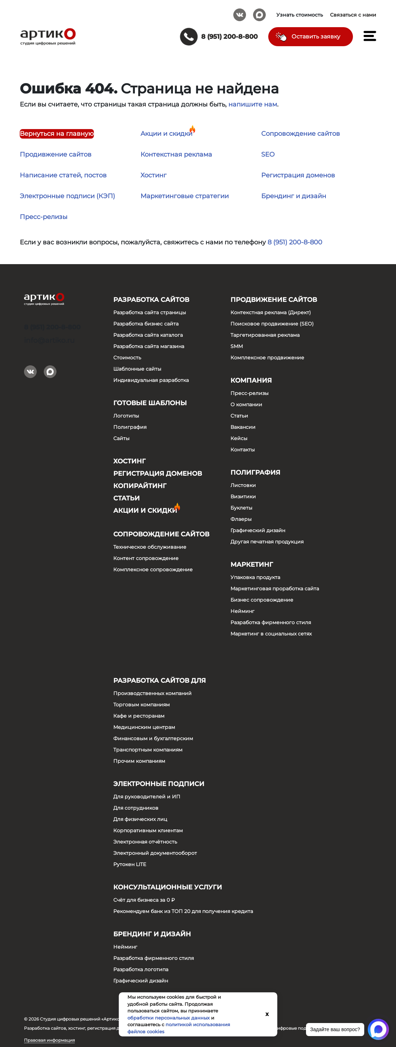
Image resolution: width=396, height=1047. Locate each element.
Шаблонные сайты (137, 369)
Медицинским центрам (144, 727)
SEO (268, 154)
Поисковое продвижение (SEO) (272, 324)
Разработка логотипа (140, 969)
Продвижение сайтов (273, 300)
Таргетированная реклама (265, 335)
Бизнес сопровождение (261, 600)
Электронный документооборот (155, 853)
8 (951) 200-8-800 (295, 242)
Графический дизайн (257, 530)
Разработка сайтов (151, 300)
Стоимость (127, 357)
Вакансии (243, 427)
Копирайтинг (140, 486)
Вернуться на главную (57, 134)
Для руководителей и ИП (146, 796)
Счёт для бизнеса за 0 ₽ (144, 900)
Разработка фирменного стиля (270, 622)
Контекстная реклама (176, 154)
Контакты (242, 449)
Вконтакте (240, 12)
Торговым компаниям (141, 704)
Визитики (243, 496)
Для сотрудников (135, 808)
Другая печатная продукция (267, 541)
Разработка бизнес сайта (146, 324)
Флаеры (241, 519)
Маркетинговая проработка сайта (274, 588)
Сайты (121, 438)
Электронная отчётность (145, 842)
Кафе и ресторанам (138, 716)
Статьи (126, 498)
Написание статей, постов (63, 175)
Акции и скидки (166, 134)
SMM (236, 346)
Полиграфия (129, 427)
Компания (251, 380)
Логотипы (126, 416)
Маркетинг (251, 564)
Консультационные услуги (167, 887)
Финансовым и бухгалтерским (153, 738)
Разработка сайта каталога (148, 335)
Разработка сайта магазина (148, 346)
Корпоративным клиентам (148, 830)
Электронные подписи (158, 784)
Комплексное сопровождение (153, 569)
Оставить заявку (316, 36)
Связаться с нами (353, 15)
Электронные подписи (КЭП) (67, 196)
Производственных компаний (152, 693)
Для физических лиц (140, 819)
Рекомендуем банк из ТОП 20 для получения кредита (183, 911)
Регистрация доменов (298, 175)
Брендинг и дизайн (293, 196)
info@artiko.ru (49, 340)
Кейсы (238, 438)
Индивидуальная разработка (151, 380)
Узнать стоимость (299, 15)
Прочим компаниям (139, 761)
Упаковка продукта (255, 577)
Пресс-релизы (43, 217)
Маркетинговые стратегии (184, 196)
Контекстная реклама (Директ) (270, 312)
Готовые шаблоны (150, 403)
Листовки (243, 485)
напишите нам (252, 104)
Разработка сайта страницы (149, 312)
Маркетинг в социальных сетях (271, 634)
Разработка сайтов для (159, 680)
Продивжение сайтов (55, 154)
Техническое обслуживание (149, 547)
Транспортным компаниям (147, 750)
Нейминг (242, 611)
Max (259, 12)
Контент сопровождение (146, 558)
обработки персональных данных (168, 1018)
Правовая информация (49, 1040)
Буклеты (241, 508)
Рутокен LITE (129, 864)
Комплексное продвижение (267, 357)
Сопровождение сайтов (300, 134)
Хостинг (153, 175)
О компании (246, 404)
